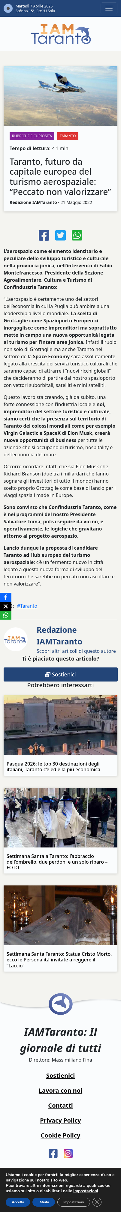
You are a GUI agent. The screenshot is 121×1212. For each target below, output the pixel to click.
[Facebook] (5, 597)
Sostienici (60, 674)
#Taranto (27, 606)
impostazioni (85, 1191)
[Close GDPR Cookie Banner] (96, 1202)
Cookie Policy (60, 1135)
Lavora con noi (60, 1090)
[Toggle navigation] (109, 8)
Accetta (18, 1202)
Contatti (60, 1105)
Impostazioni (73, 1202)
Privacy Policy (60, 1120)
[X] (5, 606)
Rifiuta (43, 1202)
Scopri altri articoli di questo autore (76, 639)
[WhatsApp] (5, 615)
